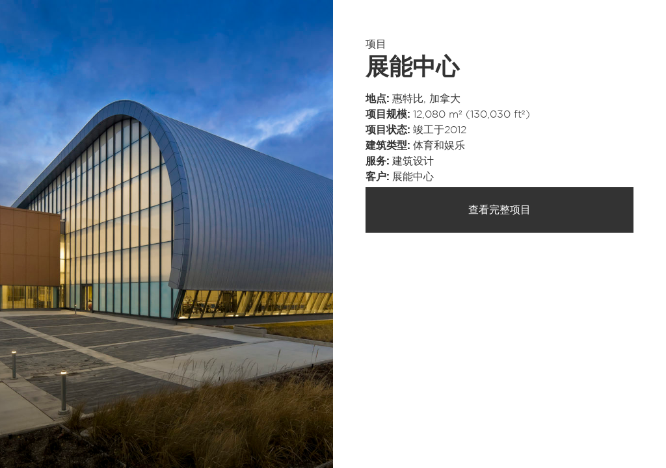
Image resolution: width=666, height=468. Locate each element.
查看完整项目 (499, 210)
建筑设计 (413, 161)
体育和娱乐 (439, 145)
